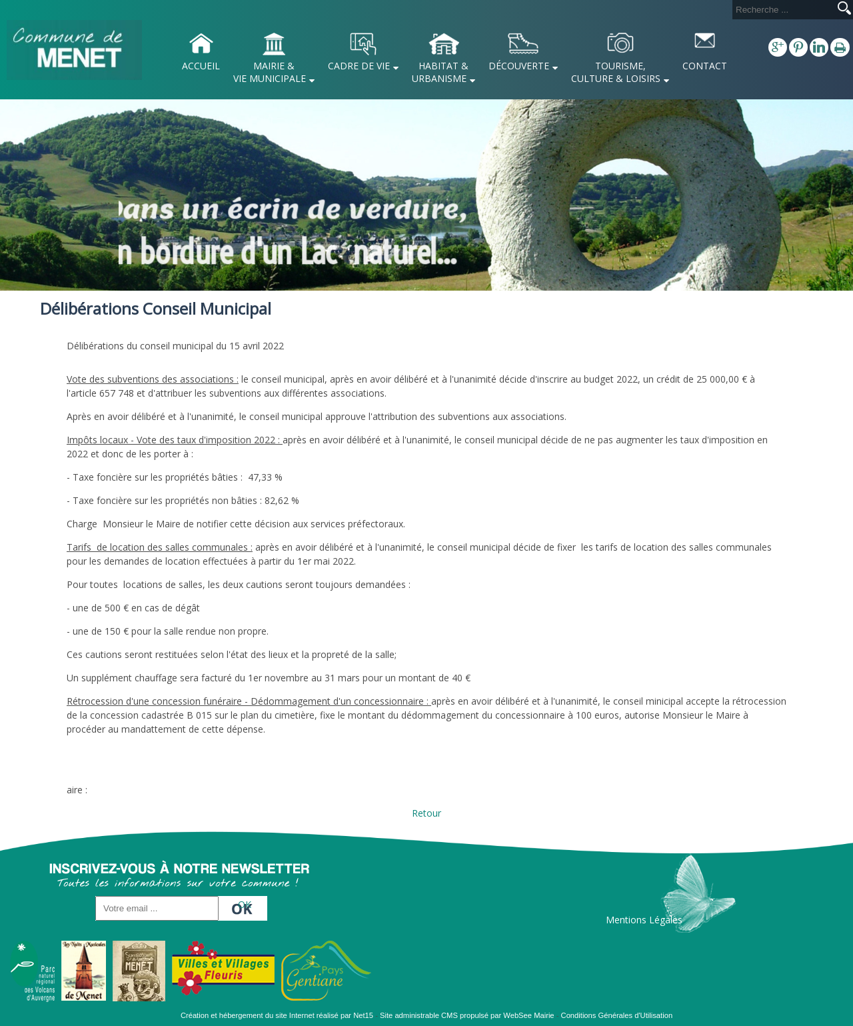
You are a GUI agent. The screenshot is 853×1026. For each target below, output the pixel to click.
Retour (426, 813)
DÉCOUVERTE (518, 65)
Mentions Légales (644, 919)
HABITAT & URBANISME (440, 72)
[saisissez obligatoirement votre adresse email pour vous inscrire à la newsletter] (157, 908)
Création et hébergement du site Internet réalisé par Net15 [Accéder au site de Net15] (277, 1015)
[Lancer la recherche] (844, 9)
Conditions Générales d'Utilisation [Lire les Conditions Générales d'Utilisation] (617, 1015)
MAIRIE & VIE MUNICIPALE (269, 72)
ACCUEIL (201, 65)
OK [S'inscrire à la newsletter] (244, 904)
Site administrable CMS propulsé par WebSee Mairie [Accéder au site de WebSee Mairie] (467, 1015)
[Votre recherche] (782, 9)
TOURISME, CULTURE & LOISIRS (615, 72)
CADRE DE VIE (359, 65)
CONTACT (704, 65)
